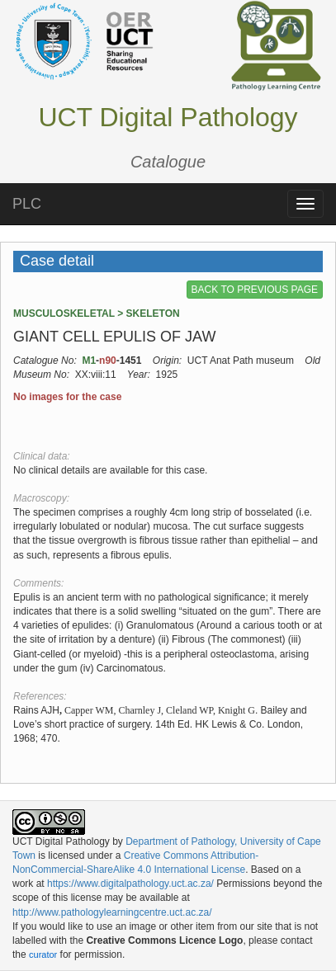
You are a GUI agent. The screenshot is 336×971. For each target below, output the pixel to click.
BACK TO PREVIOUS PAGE (255, 289)
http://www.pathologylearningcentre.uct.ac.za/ (111, 912)
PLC (26, 204)
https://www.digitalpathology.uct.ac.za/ (130, 883)
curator (43, 954)
